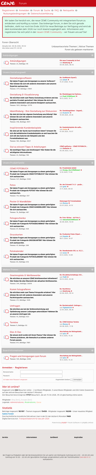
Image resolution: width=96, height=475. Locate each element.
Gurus (38, 402)
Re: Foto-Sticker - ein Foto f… (70, 218)
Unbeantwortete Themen (64, 46)
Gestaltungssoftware (21, 78)
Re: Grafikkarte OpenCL (68, 78)
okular (65, 129)
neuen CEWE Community (49, 32)
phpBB (63, 423)
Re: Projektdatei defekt (68, 168)
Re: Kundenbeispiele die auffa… (71, 127)
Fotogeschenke (18, 218)
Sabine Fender (8, 414)
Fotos (13, 185)
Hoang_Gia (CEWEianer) (71, 170)
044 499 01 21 (85, 457)
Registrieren (8, 10)
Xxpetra (65, 236)
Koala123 (66, 113)
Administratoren (17, 402)
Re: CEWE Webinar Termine (69, 322)
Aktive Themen (86, 46)
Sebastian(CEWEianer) (70, 220)
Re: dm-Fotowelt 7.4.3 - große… (71, 185)
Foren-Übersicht (10, 42)
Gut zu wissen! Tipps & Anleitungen (28, 146)
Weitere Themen (10, 269)
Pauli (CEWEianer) (69, 96)
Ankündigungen (10, 55)
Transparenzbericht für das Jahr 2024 (34, 418)
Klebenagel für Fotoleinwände (70, 201)
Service (5, 437)
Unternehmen (31, 437)
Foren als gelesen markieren (79, 49)
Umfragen (15, 306)
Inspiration (78, 437)
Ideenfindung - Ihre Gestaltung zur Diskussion (33, 111)
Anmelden (24, 10)
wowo (65, 253)
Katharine (66, 148)
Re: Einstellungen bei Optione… (71, 94)
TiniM (65, 277)
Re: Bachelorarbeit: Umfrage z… (71, 305)
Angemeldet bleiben (64, 380)
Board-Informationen (13, 350)
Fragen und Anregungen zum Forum (28, 356)
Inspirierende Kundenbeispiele (25, 127)
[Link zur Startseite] (23, 3)
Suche (47, 10)
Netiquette (68, 10)
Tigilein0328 (67, 308)
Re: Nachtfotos (65, 289)
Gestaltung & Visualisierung (24, 94)
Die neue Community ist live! (70, 60)
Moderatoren (30, 402)
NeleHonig (66, 63)
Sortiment (54, 437)
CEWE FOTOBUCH (19, 168)
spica (65, 334)
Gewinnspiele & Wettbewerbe (25, 275)
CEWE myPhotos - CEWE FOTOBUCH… (73, 146)
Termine (14, 322)
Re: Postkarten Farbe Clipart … (71, 234)
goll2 (65, 187)
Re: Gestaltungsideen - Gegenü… (71, 111)
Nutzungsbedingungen (15, 13)
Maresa (65, 203)
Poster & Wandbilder (20, 201)
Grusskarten (16, 234)
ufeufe (65, 80)
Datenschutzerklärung (42, 13)
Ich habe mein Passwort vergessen (15, 380)
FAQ (57, 10)
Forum (36, 10)
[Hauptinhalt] (48, 218)
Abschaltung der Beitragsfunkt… (71, 332)
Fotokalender (17, 251)
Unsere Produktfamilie (13, 162)
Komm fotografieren (20, 289)
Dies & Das (15, 332)
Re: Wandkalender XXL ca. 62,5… (72, 251)
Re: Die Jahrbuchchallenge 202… (71, 275)
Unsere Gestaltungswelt (14, 72)
